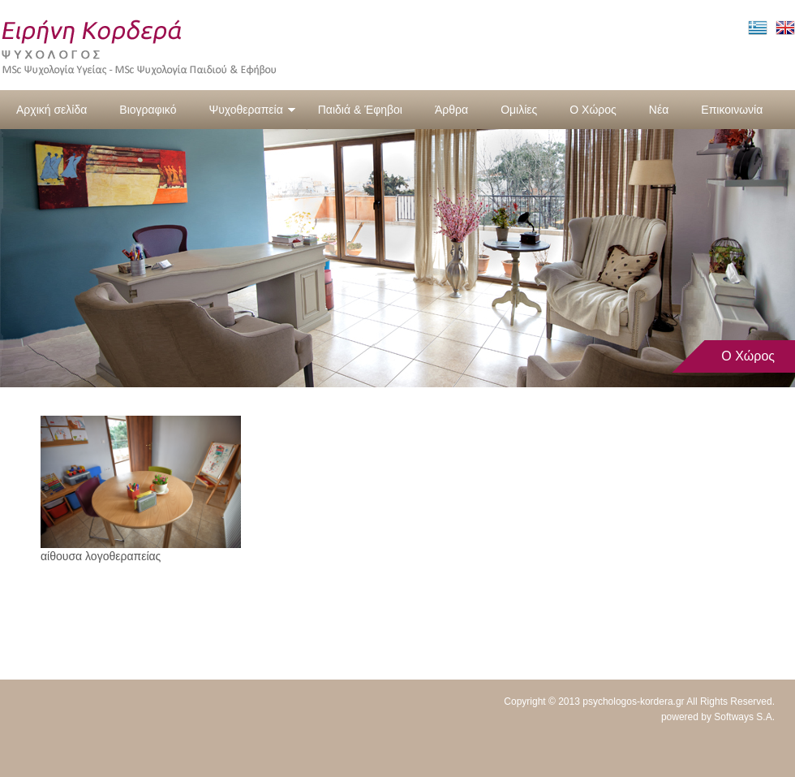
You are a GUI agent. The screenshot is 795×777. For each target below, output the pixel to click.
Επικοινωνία (732, 109)
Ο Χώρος (593, 109)
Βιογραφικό (147, 109)
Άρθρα (451, 109)
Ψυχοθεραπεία (251, 109)
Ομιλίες (519, 109)
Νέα (658, 109)
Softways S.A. (744, 717)
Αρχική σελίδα (51, 109)
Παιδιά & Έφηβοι (360, 109)
